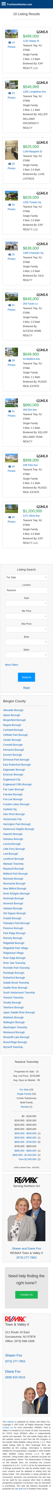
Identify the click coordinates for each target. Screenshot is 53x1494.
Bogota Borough (12, 725)
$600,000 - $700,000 (25, 1142)
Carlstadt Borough (13, 729)
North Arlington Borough (16, 893)
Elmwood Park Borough (16, 759)
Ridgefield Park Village (15, 948)
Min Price (26, 611)
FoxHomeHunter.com (19, 4)
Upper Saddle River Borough (19, 1012)
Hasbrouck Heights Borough (18, 829)
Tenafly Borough (12, 1002)
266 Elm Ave (30, 409)
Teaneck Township (13, 997)
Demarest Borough (13, 749)
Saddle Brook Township (16, 982)
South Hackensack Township (19, 992)
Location (26, 585)
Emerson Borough (13, 774)
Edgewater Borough (14, 769)
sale (16, 1489)
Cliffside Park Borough (15, 734)
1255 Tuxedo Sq (32, 202)
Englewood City (11, 779)
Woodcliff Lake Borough (16, 1037)
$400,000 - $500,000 (25, 1133)
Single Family (24, 1094)
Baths (26, 650)
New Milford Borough (14, 888)
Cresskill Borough (13, 744)
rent (24, 1489)
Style (26, 598)
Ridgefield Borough (13, 943)
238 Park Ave (30, 465)
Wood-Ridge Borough (15, 1042)
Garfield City (10, 809)
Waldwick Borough (13, 1017)
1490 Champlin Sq (33, 253)
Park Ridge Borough (14, 933)
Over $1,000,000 (27, 1159)
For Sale (24, 1089)
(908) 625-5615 (15, 1377)
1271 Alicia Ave (31, 515)
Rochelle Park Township (16, 967)
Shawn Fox (13, 1355)
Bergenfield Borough (14, 720)
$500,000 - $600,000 (25, 1137)
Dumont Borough (12, 754)
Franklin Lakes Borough (16, 804)
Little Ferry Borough (14, 849)
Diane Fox (12, 1371)
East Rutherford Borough (17, 764)
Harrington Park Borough (17, 824)
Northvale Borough (13, 898)
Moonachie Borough (14, 883)
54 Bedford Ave (31, 359)
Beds (26, 637)
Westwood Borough (14, 1032)
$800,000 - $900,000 (25, 1150)
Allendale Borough (13, 710)
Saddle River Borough (15, 987)
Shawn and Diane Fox (26, 1248)
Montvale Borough (13, 878)
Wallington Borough (14, 1022)
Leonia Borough (12, 843)
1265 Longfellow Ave (34, 91)
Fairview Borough (12, 794)
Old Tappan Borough (14, 913)
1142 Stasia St (31, 40)
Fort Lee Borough (12, 799)
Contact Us (26, 1294)
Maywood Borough (13, 868)
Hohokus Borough (13, 839)
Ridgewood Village (13, 953)
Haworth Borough (12, 834)
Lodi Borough (10, 853)
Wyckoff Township (13, 1047)
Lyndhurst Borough (13, 858)
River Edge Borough (14, 958)
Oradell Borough (12, 918)
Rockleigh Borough (13, 972)
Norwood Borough (13, 903)
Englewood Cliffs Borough (17, 784)
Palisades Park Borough (16, 923)
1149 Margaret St (32, 151)
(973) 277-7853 (26, 1257)
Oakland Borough (12, 908)
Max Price (26, 624)
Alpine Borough (11, 715)
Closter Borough (12, 739)
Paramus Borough (13, 928)
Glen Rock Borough (14, 814)
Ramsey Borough (12, 938)
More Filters (11, 664)
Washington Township (15, 1027)
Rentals (25, 1106)
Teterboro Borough (13, 1007)
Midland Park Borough (15, 873)
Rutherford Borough (14, 977)
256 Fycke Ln (30, 303)
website (10, 1422)
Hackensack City (12, 819)
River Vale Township (14, 963)
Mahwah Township (13, 863)
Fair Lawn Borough (13, 789)
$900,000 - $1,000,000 (24, 1155)
